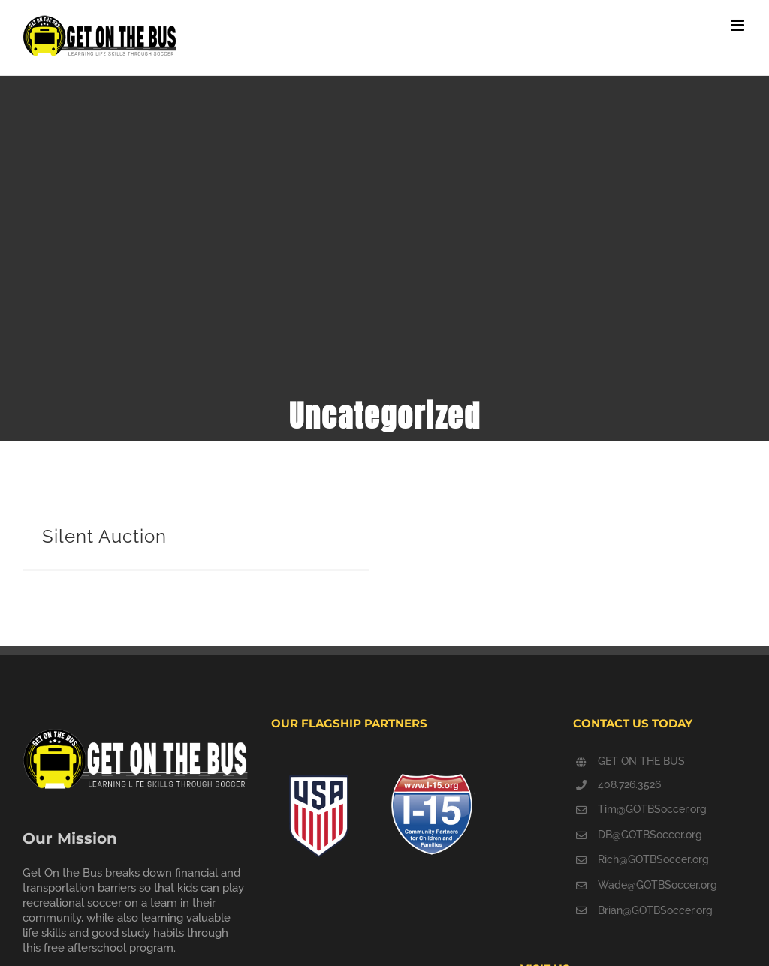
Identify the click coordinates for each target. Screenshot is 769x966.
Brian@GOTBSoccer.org (655, 910)
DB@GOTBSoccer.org (650, 835)
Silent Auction (104, 536)
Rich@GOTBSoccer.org (653, 859)
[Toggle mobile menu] (738, 25)
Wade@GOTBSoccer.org (657, 885)
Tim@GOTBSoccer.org (652, 809)
